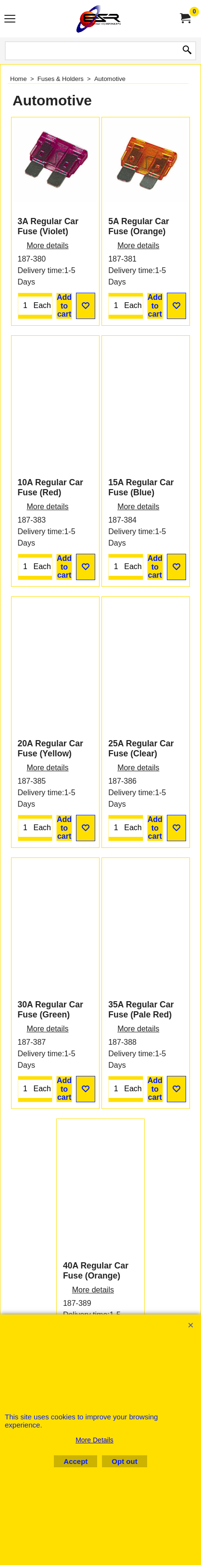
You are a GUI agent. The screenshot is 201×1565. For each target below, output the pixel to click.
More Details (94, 1440)
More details (47, 288)
